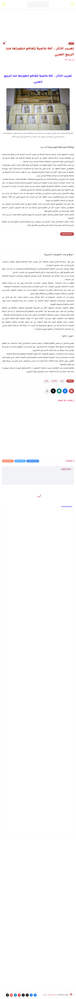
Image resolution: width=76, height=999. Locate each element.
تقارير (46, 381)
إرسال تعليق (66, 469)
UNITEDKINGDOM (66, 507)
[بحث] (3, 4)
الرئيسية (54, 381)
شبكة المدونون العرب (50, 995)
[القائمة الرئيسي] (72, 4)
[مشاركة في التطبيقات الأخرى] (47, 390)
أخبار (71, 43)
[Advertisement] (38, 27)
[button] (65, 390)
